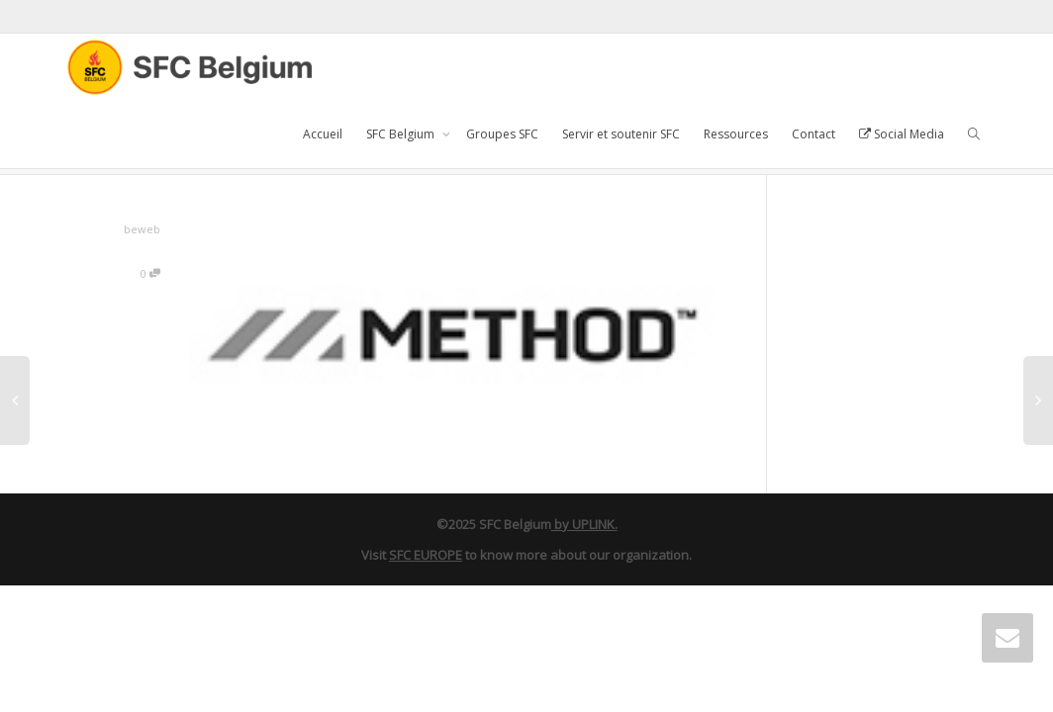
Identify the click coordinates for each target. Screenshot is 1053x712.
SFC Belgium (401, 134)
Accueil (322, 134)
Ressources (736, 134)
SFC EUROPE (425, 555)
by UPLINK (583, 524)
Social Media (901, 134)
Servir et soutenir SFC (621, 134)
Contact (813, 134)
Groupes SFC (502, 134)
